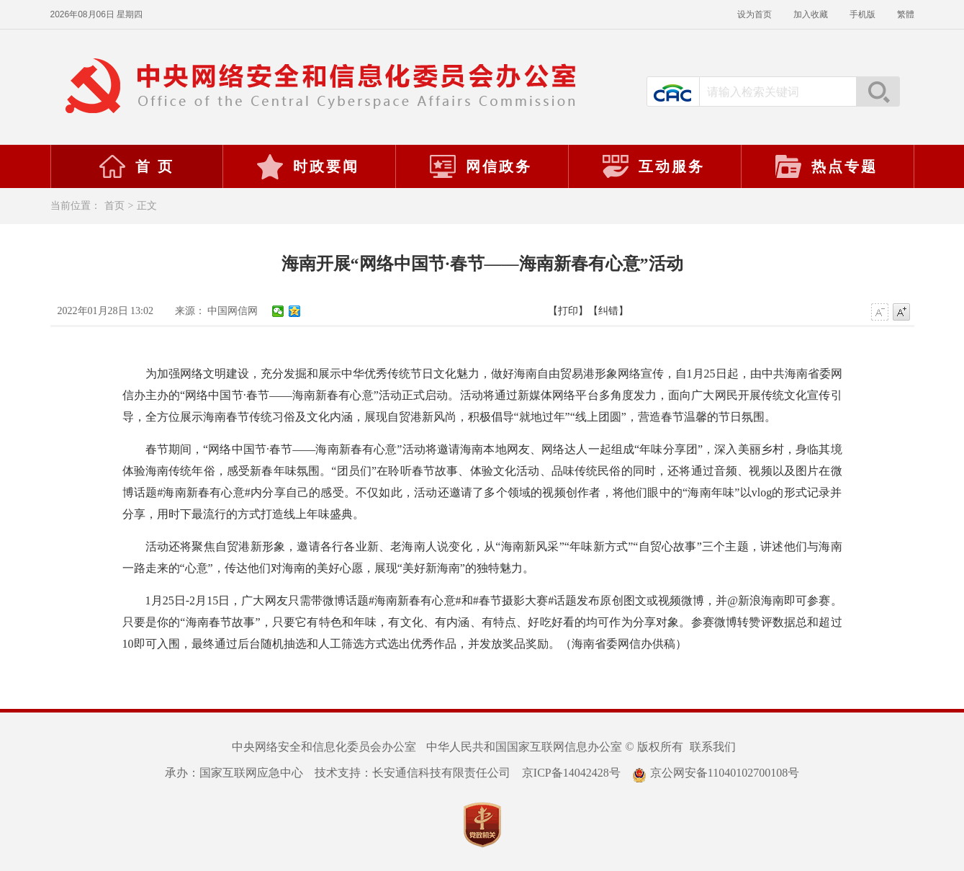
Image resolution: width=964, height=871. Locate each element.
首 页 (136, 166)
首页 (114, 205)
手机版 (862, 14)
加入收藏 (810, 14)
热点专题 (826, 166)
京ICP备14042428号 (571, 773)
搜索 (877, 91)
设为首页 (754, 14)
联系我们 (713, 747)
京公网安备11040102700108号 (715, 773)
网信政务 (480, 166)
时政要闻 (307, 166)
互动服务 (653, 166)
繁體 (905, 14)
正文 (147, 205)
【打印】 (568, 310)
